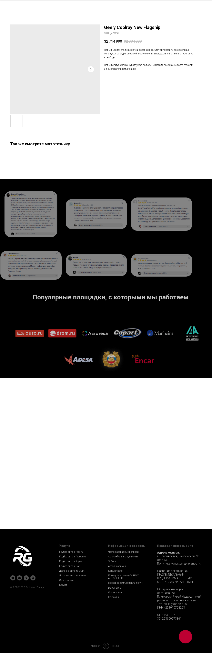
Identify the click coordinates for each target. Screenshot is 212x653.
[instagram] (33, 577)
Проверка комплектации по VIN (125, 582)
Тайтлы (112, 561)
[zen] (12, 577)
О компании (115, 592)
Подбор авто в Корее (70, 561)
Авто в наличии (117, 566)
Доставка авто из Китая (72, 575)
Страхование (66, 580)
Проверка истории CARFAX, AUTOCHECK (123, 577)
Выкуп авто (114, 587)
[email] (19, 577)
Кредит (63, 585)
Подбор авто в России (71, 551)
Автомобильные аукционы (123, 556)
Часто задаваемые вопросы (123, 551)
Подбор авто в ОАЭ (70, 566)
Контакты (113, 597)
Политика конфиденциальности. (179, 563)
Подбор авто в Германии (73, 556)
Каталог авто (115, 570)
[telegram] (26, 577)
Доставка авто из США (71, 570)
